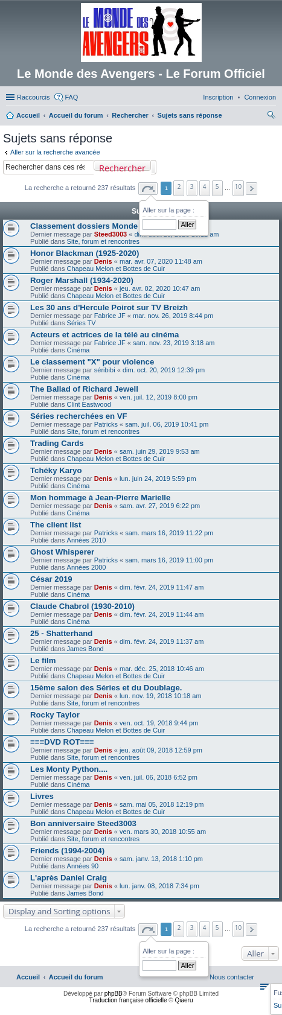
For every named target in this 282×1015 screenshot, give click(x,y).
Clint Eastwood (89, 404)
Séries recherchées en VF (78, 416)
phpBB (113, 993)
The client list (55, 524)
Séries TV (81, 322)
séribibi (104, 370)
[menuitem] (260, 97)
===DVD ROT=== (62, 741)
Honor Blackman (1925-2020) (84, 253)
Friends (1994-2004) (67, 850)
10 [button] (238, 186)
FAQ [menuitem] (71, 97)
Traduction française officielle (128, 1000)
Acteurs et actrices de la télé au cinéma (104, 334)
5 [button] (217, 186)
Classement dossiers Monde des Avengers (110, 226)
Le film (43, 660)
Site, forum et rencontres (103, 241)
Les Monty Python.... (68, 769)
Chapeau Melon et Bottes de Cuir (116, 268)
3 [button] (192, 186)
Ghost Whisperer (62, 551)
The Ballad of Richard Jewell (84, 388)
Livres (42, 796)
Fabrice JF (110, 315)
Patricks (106, 424)
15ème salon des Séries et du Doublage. (106, 687)
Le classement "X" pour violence (92, 361)
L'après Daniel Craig (68, 877)
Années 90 (83, 866)
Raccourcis (33, 97)
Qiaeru (184, 1000)
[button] (148, 188)
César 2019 (51, 579)
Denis (103, 261)
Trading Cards (57, 443)
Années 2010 (86, 540)
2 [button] (179, 186)
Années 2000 (86, 567)
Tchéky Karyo (56, 470)
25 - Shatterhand (61, 633)
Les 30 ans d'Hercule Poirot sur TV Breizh (109, 307)
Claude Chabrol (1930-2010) (82, 606)
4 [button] (205, 186)
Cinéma (78, 350)
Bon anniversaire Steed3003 (83, 823)
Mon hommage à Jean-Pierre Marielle (100, 497)
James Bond (85, 648)
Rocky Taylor (55, 714)
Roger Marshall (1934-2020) (81, 280)
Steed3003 (110, 234)
